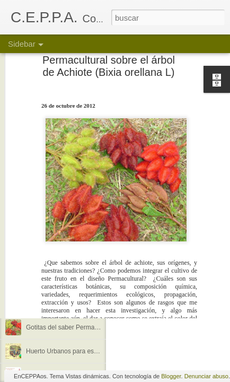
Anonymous (168, 276)
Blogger (171, 376)
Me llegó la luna (48, 303)
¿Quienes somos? (51, 255)
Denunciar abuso (206, 376)
